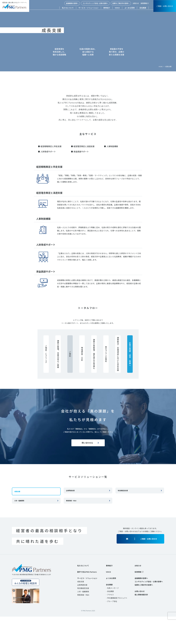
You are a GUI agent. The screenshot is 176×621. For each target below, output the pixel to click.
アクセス (110, 599)
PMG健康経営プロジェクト (117, 602)
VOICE (117, 8)
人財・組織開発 (19, 504)
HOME (160, 66)
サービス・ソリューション (89, 8)
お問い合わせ (140, 595)
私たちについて (68, 8)
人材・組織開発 (83, 596)
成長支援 (80, 586)
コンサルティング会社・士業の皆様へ (149, 586)
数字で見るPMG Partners (87, 576)
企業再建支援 (70, 494)
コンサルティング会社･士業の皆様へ (95, 3)
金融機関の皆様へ (72, 3)
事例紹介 (106, 8)
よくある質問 (130, 8)
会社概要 (142, 8)
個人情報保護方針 (141, 599)
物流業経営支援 (123, 494)
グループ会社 (112, 605)
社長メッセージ (113, 592)
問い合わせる (86, 444)
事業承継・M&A (71, 504)
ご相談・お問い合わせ (164, 6)
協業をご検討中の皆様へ (120, 3)
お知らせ (136, 3)
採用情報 (144, 3)
